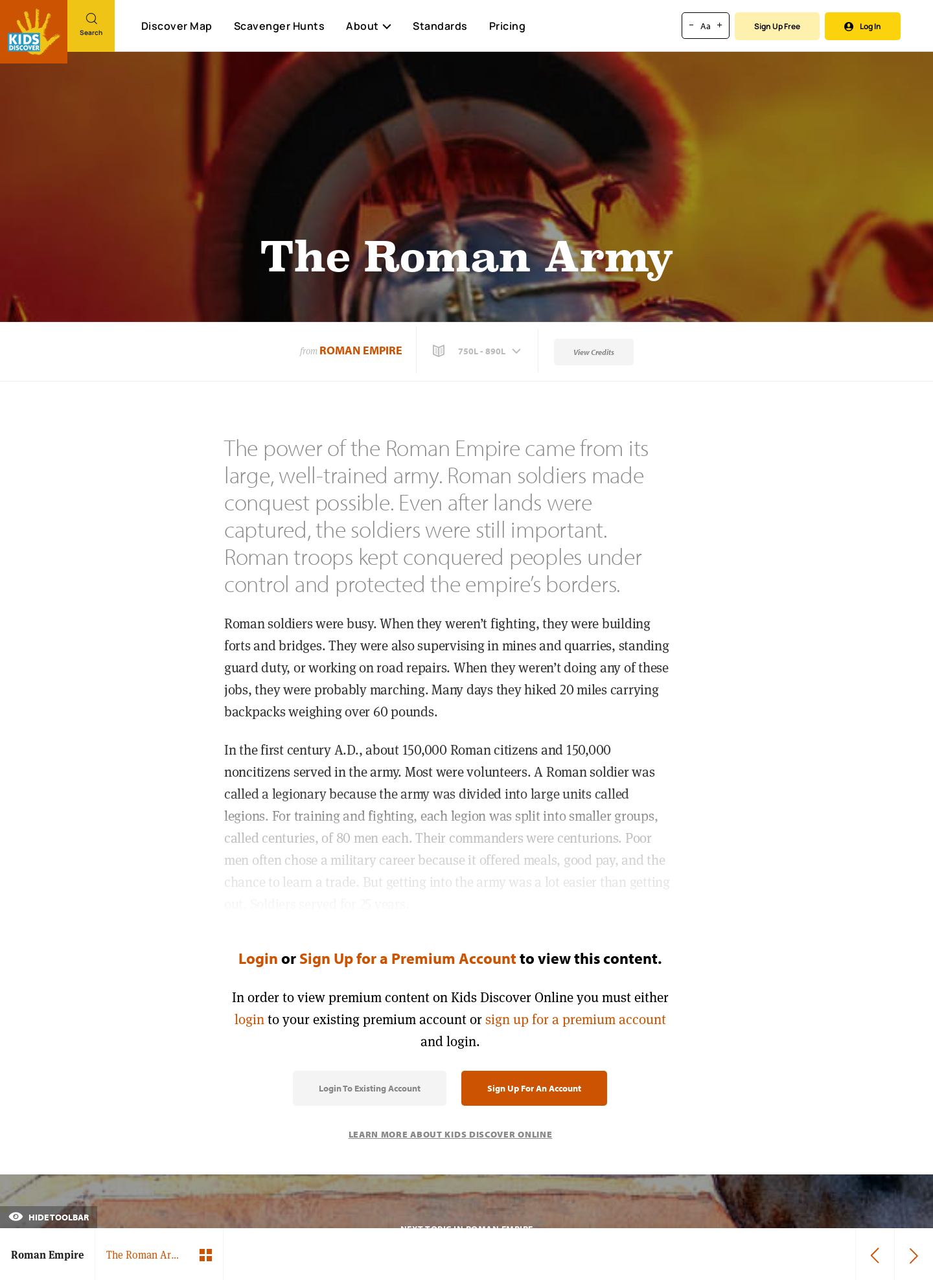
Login (258, 958)
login (249, 1019)
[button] (478, 351)
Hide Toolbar (48, 1217)
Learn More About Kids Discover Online (451, 1134)
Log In (862, 26)
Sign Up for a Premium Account (407, 958)
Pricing (507, 26)
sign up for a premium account (575, 1019)
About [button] (368, 26)
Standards (440, 26)
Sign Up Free (777, 26)
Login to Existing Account (369, 1088)
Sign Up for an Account (534, 1088)
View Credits (593, 352)
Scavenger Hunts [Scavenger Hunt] (279, 27)
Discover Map (176, 26)
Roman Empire (360, 350)
